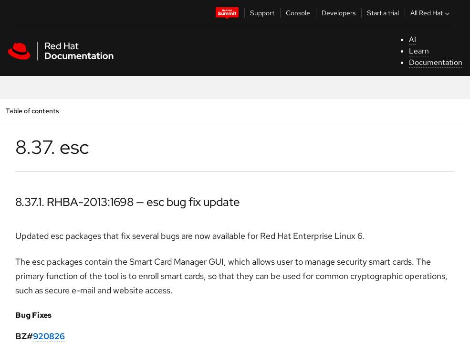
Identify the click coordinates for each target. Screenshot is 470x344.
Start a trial (383, 13)
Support (262, 13)
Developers (338, 13)
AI (412, 39)
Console (298, 13)
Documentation (435, 62)
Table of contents (32, 110)
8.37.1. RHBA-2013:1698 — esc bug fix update (127, 201)
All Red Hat (430, 13)
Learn (419, 51)
